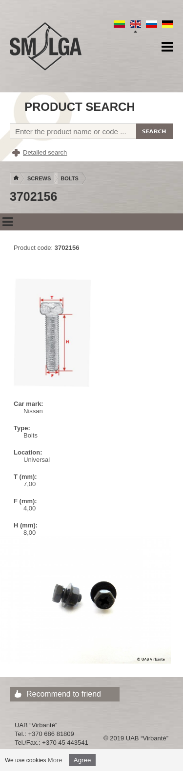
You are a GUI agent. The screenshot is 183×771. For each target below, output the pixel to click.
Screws (39, 178)
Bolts (69, 178)
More (55, 760)
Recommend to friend (63, 694)
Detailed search (45, 152)
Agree (82, 760)
